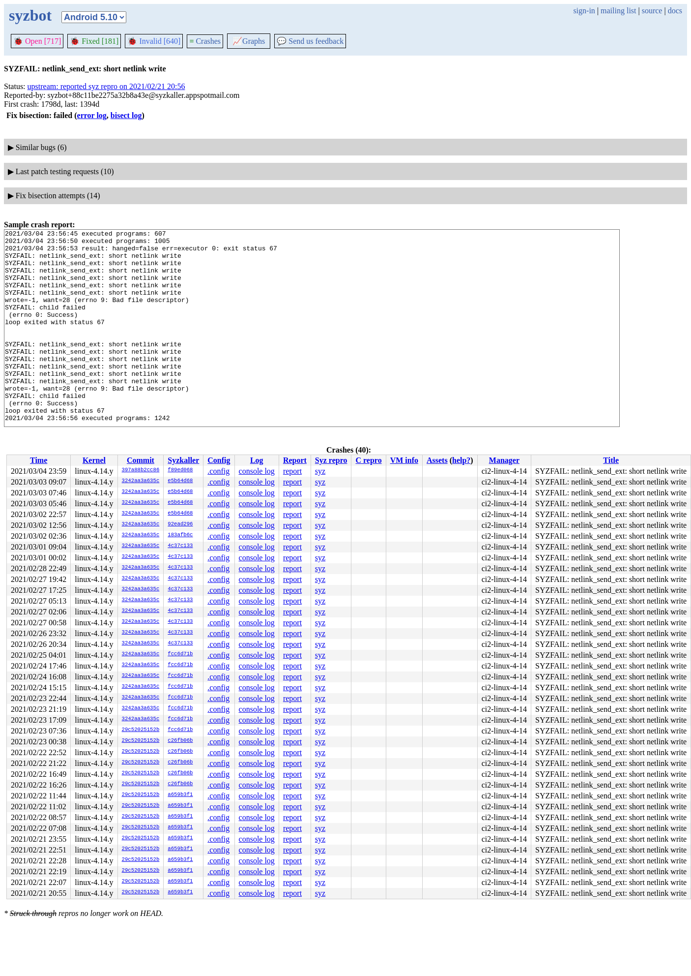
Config (218, 460)
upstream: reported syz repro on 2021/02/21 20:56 (106, 86)
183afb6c (180, 535)
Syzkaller (183, 460)
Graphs (248, 41)
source (652, 10)
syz (320, 471)
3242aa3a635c (141, 481)
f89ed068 (180, 470)
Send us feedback (310, 41)
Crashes (205, 41)
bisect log (126, 115)
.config (218, 471)
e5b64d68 (180, 481)
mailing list (618, 10)
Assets (437, 460)
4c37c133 (180, 546)
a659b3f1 (180, 795)
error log (92, 115)
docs (675, 10)
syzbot (30, 15)
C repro (368, 460)
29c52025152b (141, 730)
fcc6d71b (180, 654)
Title (611, 460)
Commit (140, 460)
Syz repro (331, 460)
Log (256, 460)
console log (257, 471)
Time (38, 460)
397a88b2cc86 (141, 470)
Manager (504, 460)
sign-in (584, 10)
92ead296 (180, 524)
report (292, 471)
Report (295, 460)
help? (461, 460)
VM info (404, 460)
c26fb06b (180, 740)
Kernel (94, 460)
